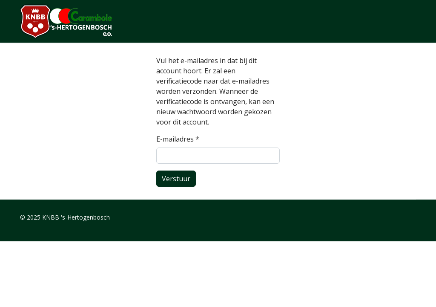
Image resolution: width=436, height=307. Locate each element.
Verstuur (176, 178)
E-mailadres (177, 139)
